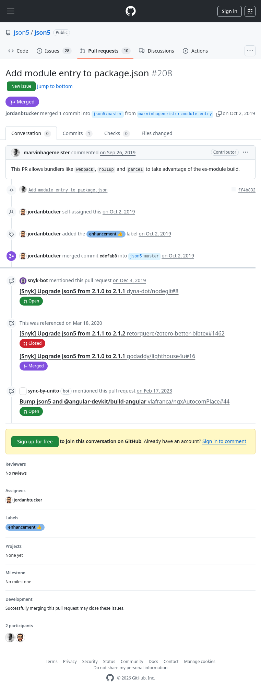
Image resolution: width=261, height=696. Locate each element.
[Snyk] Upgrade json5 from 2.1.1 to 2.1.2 (122, 333)
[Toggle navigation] (10, 11)
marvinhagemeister (47, 152)
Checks (117, 133)
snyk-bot (38, 280)
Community (132, 661)
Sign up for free (35, 441)
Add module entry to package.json (67, 190)
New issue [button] (21, 86)
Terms (52, 661)
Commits (78, 133)
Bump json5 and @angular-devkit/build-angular (125, 401)
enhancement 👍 (106, 234)
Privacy (70, 661)
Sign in (229, 11)
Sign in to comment (224, 441)
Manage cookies (199, 661)
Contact (171, 661)
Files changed (157, 133)
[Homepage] (130, 11)
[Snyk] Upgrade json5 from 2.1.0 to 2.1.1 (99, 291)
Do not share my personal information (131, 668)
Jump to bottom (55, 86)
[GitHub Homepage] (110, 678)
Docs (153, 661)
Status (109, 661)
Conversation (31, 133)
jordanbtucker (22, 113)
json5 (21, 32)
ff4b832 (247, 190)
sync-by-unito (43, 390)
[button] (219, 113)
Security (90, 661)
